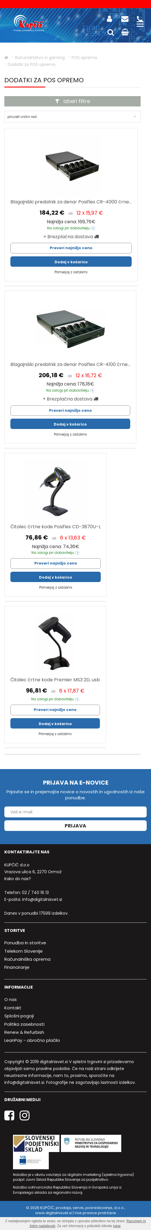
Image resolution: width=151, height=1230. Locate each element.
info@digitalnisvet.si (42, 899)
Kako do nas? (17, 879)
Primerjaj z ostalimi (71, 272)
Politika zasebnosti (24, 1024)
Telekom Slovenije (23, 951)
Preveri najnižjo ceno (71, 248)
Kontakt (12, 1008)
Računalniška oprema (27, 959)
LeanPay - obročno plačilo (32, 1041)
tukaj (116, 1226)
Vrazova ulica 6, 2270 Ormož (32, 872)
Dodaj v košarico (71, 262)
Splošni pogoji (19, 1016)
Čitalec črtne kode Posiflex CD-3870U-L (55, 526)
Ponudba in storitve (25, 943)
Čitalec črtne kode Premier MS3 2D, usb (55, 679)
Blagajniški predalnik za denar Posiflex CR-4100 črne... (70, 364)
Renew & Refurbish (24, 1032)
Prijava (75, 825)
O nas (10, 1000)
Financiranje (16, 967)
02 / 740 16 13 (35, 892)
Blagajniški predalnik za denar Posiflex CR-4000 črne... (71, 202)
